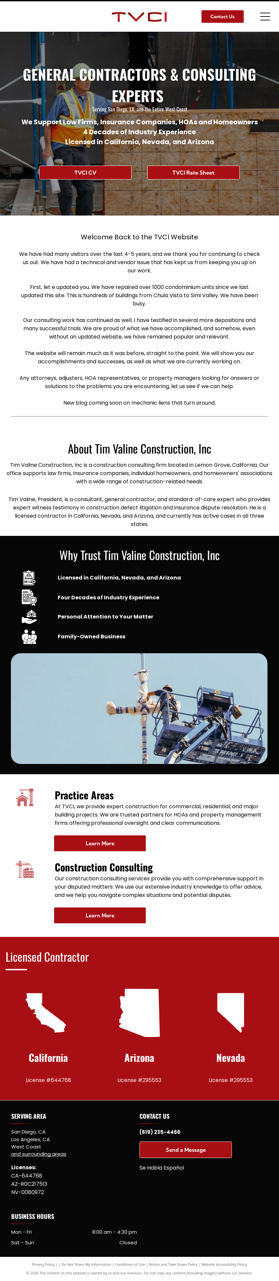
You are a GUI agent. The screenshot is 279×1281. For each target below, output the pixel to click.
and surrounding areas (38, 1153)
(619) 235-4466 (160, 1132)
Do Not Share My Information (86, 1264)
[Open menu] (265, 16)
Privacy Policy (43, 1264)
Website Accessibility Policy (224, 1264)
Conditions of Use (130, 1264)
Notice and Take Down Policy (173, 1264)
